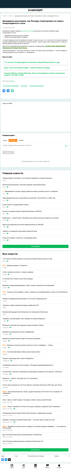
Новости (11, 16)
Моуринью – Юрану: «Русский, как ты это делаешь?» (20, 378)
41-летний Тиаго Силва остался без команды (18, 279)
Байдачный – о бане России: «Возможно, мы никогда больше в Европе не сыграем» (31, 218)
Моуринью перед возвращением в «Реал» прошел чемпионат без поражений (28, 285)
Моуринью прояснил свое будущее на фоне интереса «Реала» (23, 325)
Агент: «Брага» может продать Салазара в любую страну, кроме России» (27, 400)
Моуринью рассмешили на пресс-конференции (18, 332)
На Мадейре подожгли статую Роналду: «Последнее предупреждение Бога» (28, 365)
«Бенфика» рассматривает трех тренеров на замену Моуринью (24, 318)
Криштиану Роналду (27, 31)
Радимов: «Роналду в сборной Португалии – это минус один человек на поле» (29, 420)
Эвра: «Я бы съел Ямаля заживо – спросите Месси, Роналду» (27, 68)
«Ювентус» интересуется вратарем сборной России (20, 231)
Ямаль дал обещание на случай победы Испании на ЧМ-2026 (23, 224)
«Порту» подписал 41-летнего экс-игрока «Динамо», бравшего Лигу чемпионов (31, 406)
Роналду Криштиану (36, 86)
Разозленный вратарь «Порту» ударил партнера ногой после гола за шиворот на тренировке (32, 392)
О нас (16, 456)
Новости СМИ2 (7, 103)
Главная (5, 16)
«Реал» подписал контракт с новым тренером (18, 272)
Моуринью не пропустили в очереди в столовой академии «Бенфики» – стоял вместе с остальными (34, 427)
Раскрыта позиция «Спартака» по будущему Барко (20, 238)
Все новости (35, 246)
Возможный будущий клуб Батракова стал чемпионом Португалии (25, 312)
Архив (2, 456)
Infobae (12, 81)
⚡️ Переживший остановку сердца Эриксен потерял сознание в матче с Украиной (30, 191)
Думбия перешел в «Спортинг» (15, 265)
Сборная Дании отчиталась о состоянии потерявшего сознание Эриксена (27, 178)
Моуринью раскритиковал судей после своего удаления (21, 338)
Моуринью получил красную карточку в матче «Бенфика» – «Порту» (28, 345)
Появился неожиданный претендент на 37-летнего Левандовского (25, 299)
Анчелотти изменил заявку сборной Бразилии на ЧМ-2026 (22, 211)
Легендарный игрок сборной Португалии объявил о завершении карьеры (27, 413)
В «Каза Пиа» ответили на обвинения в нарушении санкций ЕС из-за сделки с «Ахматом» (32, 372)
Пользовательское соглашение (36, 456)
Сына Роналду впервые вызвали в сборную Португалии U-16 (23, 441)
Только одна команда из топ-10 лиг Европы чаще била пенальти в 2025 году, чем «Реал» (32, 385)
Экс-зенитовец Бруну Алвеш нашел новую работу (21, 352)
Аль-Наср (24, 86)
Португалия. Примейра (11, 86)
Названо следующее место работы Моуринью (18, 358)
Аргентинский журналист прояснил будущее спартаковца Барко (24, 185)
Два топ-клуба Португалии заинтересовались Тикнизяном (22, 435)
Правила (56, 456)
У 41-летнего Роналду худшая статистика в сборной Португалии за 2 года (32, 62)
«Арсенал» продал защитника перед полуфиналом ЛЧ (21, 305)
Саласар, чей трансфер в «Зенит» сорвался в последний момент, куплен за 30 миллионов (35, 292)
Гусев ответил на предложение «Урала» (16, 205)
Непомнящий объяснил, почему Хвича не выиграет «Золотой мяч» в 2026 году (29, 198)
